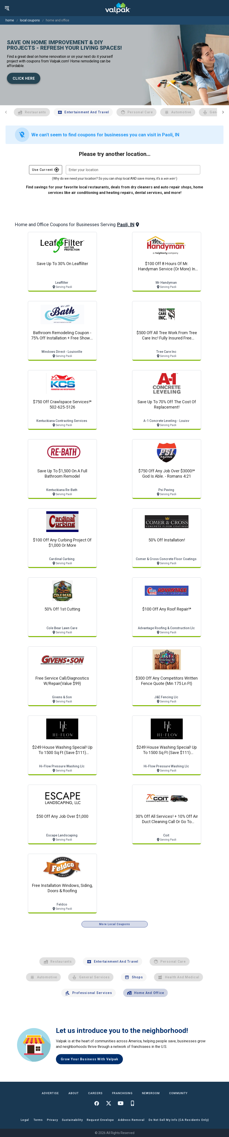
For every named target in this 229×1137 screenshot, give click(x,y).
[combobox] (133, 169)
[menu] (7, 8)
